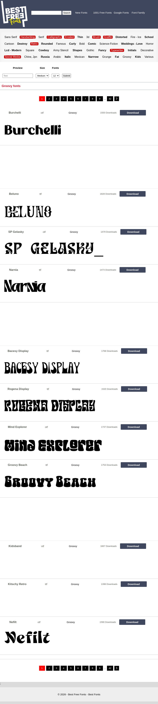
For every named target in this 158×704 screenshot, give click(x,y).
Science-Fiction (108, 43)
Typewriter (117, 50)
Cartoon (9, 43)
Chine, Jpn (30, 56)
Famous (61, 43)
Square (30, 50)
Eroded (69, 37)
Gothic (90, 50)
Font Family (138, 12)
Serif (41, 37)
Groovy (127, 56)
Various (149, 56)
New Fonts (81, 12)
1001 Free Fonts (102, 12)
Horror (149, 43)
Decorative (147, 50)
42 (110, 98)
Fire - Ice (136, 37)
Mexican (80, 56)
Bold (82, 43)
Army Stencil (60, 50)
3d (87, 37)
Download (133, 112)
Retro (34, 43)
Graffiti (108, 37)
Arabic (57, 56)
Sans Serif (11, 37)
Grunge (106, 56)
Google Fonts (121, 12)
